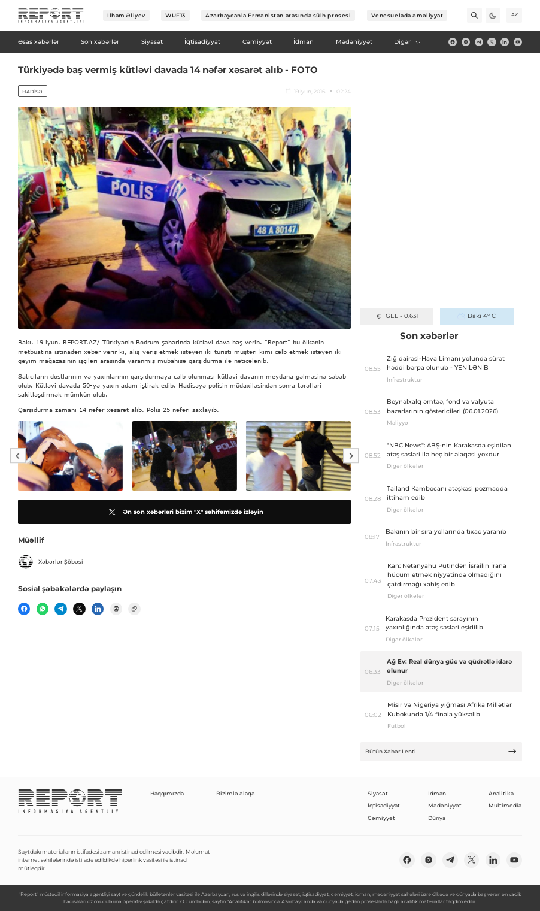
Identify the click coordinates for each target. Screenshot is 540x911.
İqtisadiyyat (384, 805)
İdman (437, 793)
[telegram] (479, 42)
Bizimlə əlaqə (235, 793)
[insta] (466, 42)
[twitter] (491, 42)
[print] (116, 609)
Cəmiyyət (381, 818)
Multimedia (505, 805)
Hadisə (32, 92)
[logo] (51, 15)
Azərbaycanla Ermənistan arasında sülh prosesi (278, 15)
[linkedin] (504, 42)
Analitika (501, 793)
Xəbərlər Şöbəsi (50, 562)
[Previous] (18, 456)
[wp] (42, 609)
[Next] (351, 456)
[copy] (134, 609)
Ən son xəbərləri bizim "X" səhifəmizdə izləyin (184, 512)
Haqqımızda (167, 793)
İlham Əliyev (126, 15)
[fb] (452, 42)
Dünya (436, 818)
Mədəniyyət (445, 805)
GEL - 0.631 (396, 316)
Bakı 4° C (476, 316)
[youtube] (518, 42)
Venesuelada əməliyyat (407, 15)
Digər (407, 42)
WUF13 (175, 15)
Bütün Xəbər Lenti (441, 751)
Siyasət (378, 793)
